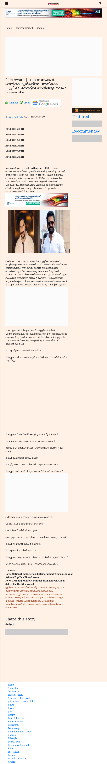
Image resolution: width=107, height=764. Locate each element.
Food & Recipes (16, 718)
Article (11, 762)
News (11, 705)
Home (8, 28)
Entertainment (24, 28)
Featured (80, 117)
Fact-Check (13, 752)
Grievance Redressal (19, 698)
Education (13, 725)
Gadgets (12, 735)
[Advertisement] (53, 56)
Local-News (14, 742)
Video (11, 748)
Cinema (40, 28)
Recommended (86, 131)
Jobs (10, 711)
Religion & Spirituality (20, 745)
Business (12, 708)
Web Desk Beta (16, 117)
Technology (14, 728)
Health (11, 715)
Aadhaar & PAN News (19, 731)
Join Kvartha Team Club (21, 701)
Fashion (12, 755)
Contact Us (13, 691)
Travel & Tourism (17, 758)
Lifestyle (12, 738)
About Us (13, 688)
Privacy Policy (15, 695)
